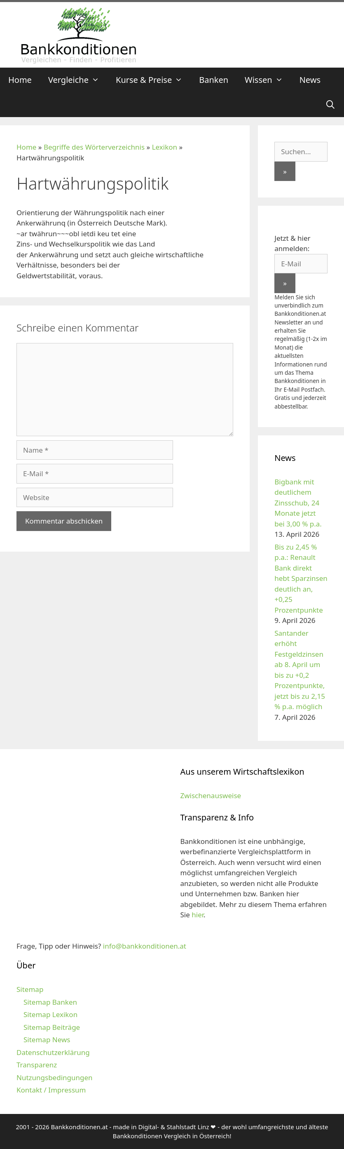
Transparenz (36, 1064)
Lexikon (164, 147)
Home (20, 79)
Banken (213, 79)
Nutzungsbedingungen (54, 1077)
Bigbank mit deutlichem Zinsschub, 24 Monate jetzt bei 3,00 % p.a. (298, 503)
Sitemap (29, 989)
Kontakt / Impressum (51, 1090)
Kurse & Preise (153, 80)
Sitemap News (46, 1039)
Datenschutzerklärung (53, 1052)
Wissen (268, 80)
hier (198, 914)
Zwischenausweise (210, 795)
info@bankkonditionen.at (144, 946)
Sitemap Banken (50, 1002)
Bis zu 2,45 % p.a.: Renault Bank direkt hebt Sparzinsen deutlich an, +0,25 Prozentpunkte (301, 578)
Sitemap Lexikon (50, 1014)
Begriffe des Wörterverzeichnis (94, 147)
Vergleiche (78, 80)
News (310, 79)
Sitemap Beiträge (51, 1027)
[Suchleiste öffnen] (330, 104)
